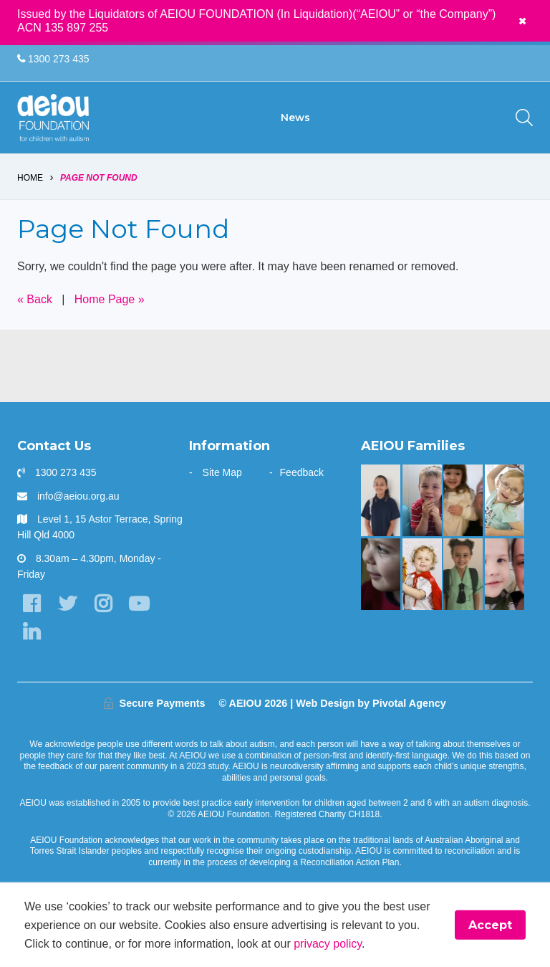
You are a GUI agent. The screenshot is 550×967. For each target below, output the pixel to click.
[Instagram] (103, 604)
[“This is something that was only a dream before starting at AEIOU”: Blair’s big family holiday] (463, 500)
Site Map (222, 472)
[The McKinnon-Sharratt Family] (422, 574)
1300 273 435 (53, 59)
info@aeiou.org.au (78, 496)
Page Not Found (99, 178)
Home (30, 178)
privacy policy (328, 943)
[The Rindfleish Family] (422, 500)
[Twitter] (67, 604)
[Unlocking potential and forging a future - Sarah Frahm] (504, 574)
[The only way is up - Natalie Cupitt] (380, 574)
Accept (490, 925)
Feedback (302, 472)
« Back (34, 299)
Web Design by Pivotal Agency (371, 703)
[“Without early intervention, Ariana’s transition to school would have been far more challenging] (463, 574)
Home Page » (109, 299)
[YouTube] (139, 604)
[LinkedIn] (31, 632)
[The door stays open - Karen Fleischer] (504, 500)
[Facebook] (31, 604)
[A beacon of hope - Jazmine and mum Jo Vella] (380, 500)
